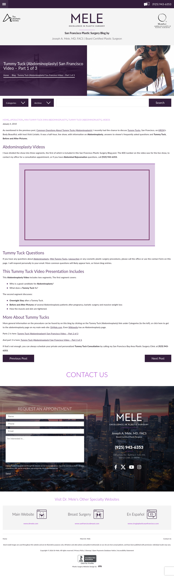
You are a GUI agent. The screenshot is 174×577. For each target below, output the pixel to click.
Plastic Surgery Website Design (83, 567)
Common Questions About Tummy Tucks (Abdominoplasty (64, 130)
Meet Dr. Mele (85, 539)
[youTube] (133, 468)
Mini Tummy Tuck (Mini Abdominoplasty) (45, 120)
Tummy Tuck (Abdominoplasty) (85, 120)
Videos (106, 120)
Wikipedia (73, 327)
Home (6, 75)
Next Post (158, 358)
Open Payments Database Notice (104, 550)
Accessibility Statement (125, 550)
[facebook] (117, 468)
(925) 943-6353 (129, 447)
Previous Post (18, 358)
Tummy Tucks (134, 130)
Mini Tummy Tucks (58, 258)
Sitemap (88, 550)
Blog (14, 75)
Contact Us (167, 539)
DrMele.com (56, 327)
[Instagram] (140, 468)
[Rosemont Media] (99, 567)
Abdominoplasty (41, 258)
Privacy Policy (79, 550)
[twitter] (124, 468)
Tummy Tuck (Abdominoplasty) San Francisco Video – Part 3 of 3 (51, 340)
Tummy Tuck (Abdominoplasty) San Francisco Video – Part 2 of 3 (47, 333)
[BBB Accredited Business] (87, 560)
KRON (161, 130)
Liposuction (16, 120)
